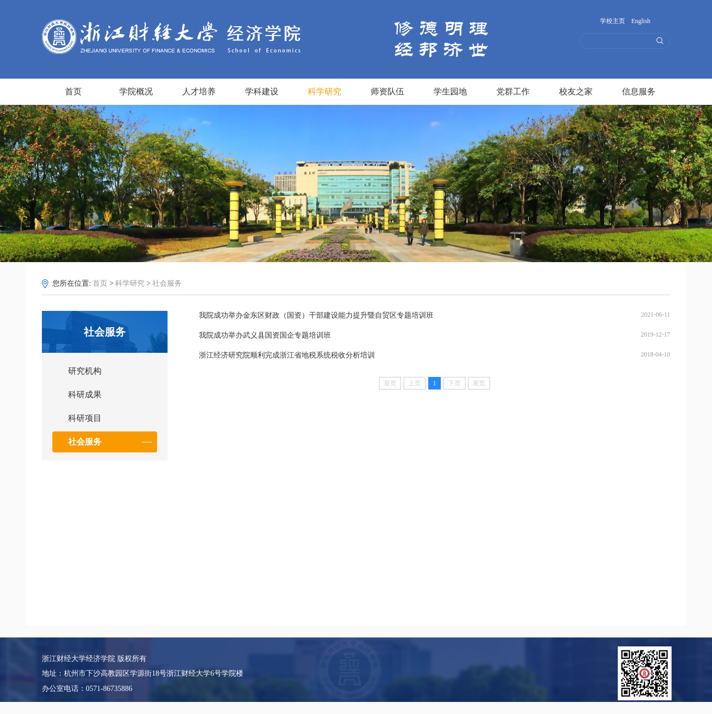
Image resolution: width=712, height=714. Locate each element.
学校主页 (612, 21)
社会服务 (167, 283)
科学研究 (324, 91)
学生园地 (450, 90)
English (641, 21)
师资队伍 (387, 90)
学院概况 (136, 90)
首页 (73, 90)
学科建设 (262, 90)
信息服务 (638, 90)
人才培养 (199, 90)
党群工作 (513, 90)
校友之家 (576, 90)
